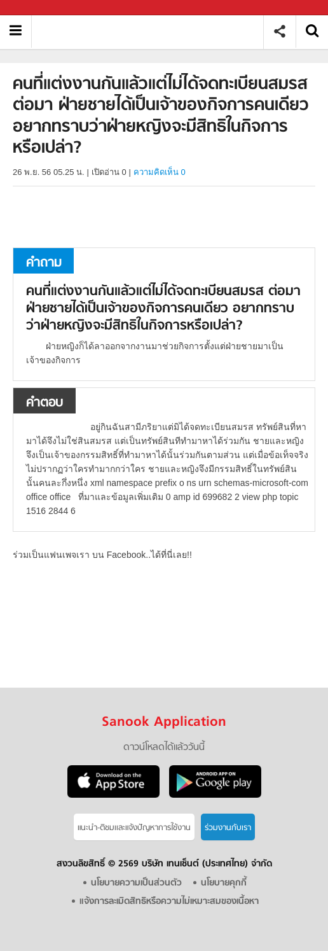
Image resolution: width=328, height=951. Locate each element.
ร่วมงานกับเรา (228, 828)
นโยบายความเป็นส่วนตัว (136, 883)
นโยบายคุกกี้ (224, 883)
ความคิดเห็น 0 (159, 172)
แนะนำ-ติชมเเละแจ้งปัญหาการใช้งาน (134, 828)
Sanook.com (38, 8)
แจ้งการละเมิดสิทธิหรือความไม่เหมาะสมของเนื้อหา (169, 901)
